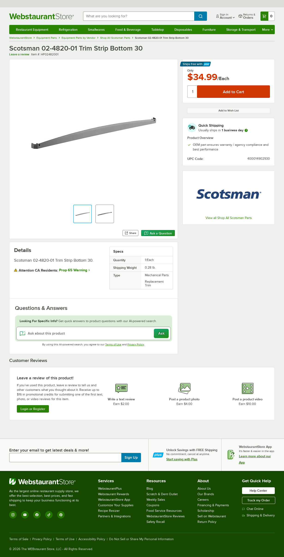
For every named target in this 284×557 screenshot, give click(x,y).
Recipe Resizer (109, 510)
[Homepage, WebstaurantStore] (42, 16)
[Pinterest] (61, 514)
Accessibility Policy (91, 539)
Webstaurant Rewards (113, 494)
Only (190, 70)
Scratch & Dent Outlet (162, 494)
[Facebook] (37, 514)
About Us (204, 488)
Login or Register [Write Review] (33, 409)
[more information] (246, 130)
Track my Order (258, 500)
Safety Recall (155, 522)
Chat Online (252, 509)
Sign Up (131, 457)
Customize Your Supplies (116, 505)
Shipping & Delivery (258, 515)
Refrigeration (68, 29)
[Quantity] (192, 91)
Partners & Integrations (114, 516)
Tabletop (157, 29)
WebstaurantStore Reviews (165, 516)
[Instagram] (13, 514)
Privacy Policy (135, 344)
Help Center (258, 490)
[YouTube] (25, 514)
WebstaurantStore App (114, 499)
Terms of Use (113, 344)
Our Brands (205, 494)
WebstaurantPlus (110, 488)
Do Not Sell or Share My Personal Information (141, 539)
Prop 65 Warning (73, 270)
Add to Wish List (228, 110)
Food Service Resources (164, 510)
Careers (203, 499)
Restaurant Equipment (32, 29)
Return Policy (206, 522)
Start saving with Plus (181, 459)
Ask (161, 333)
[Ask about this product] (93, 333)
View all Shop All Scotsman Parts (229, 218)
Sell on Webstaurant (211, 516)
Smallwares (96, 29)
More (267, 29)
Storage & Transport (240, 29)
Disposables (183, 29)
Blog (149, 488)
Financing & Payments (213, 505)
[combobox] (138, 16)
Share (130, 233)
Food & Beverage (128, 29)
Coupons (152, 505)
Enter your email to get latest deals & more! (49, 450)
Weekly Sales (155, 499)
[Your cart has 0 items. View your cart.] (267, 16)
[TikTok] (49, 514)
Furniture (209, 29)
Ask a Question (158, 233)
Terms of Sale (18, 539)
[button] (82, 214)
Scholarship (205, 510)
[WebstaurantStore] (47, 481)
